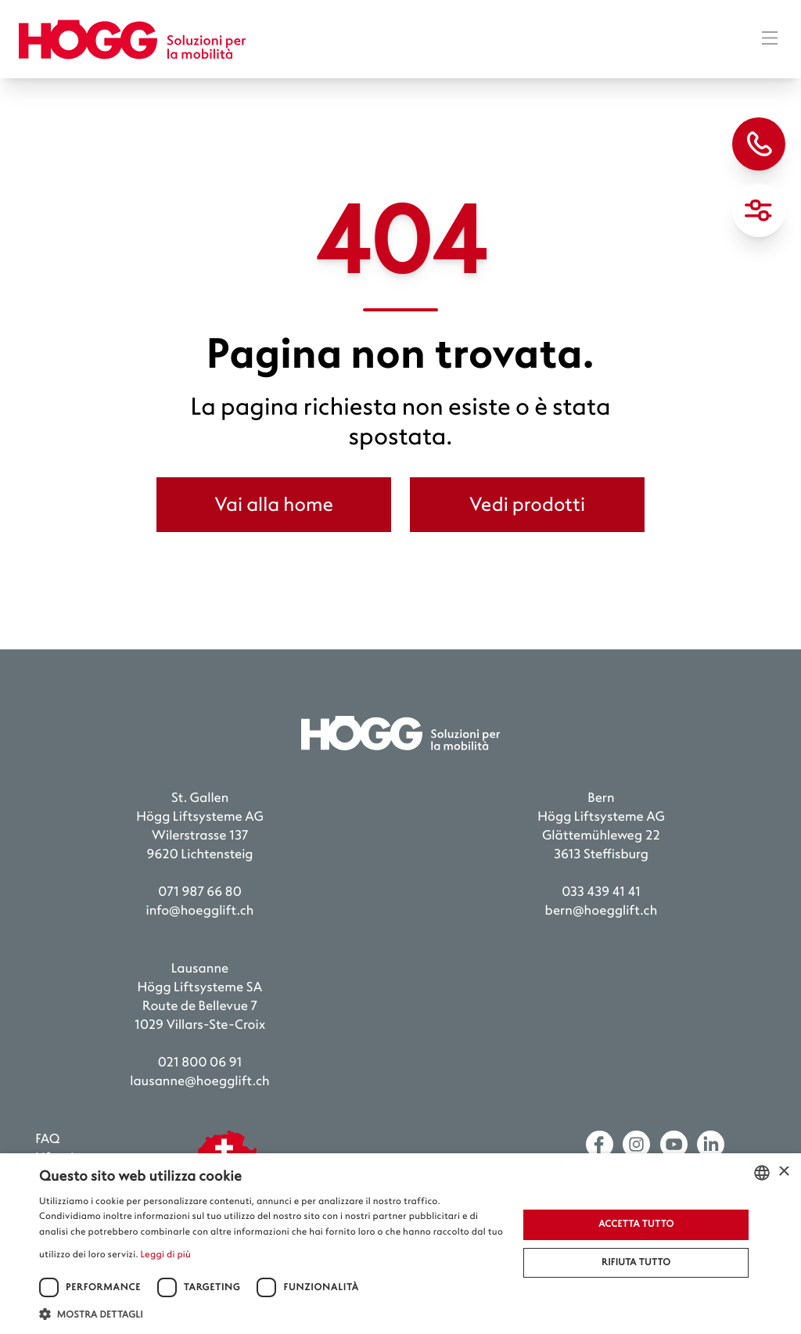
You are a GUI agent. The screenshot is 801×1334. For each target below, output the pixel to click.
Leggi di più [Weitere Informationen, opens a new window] (166, 1254)
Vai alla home (273, 504)
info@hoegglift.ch (199, 911)
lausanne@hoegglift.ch (199, 1081)
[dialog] (400, 1243)
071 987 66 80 (199, 892)
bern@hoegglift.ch (601, 911)
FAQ (47, 1139)
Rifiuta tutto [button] (636, 1262)
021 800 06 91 (200, 1063)
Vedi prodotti (527, 504)
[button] (271, 1314)
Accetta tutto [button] (635, 1224)
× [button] (783, 1172)
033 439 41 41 (601, 892)
